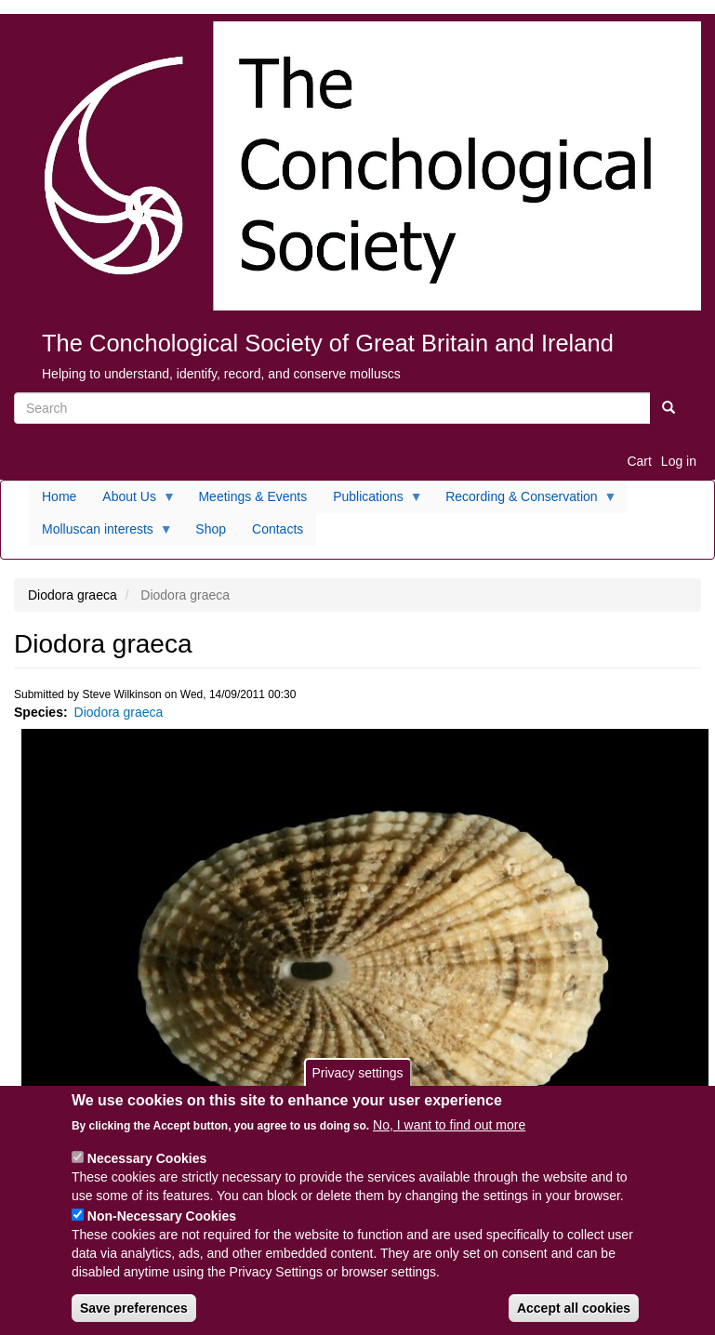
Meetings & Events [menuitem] (252, 496)
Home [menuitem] (59, 496)
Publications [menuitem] (371, 501)
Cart (639, 461)
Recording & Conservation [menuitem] (524, 501)
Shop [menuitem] (210, 529)
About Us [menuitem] (132, 501)
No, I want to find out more (449, 1131)
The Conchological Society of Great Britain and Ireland (328, 343)
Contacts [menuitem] (277, 529)
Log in (678, 461)
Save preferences (134, 1314)
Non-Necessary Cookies (161, 1222)
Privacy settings (357, 1078)
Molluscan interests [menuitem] (101, 534)
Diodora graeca (119, 712)
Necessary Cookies (146, 1164)
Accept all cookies (573, 1314)
